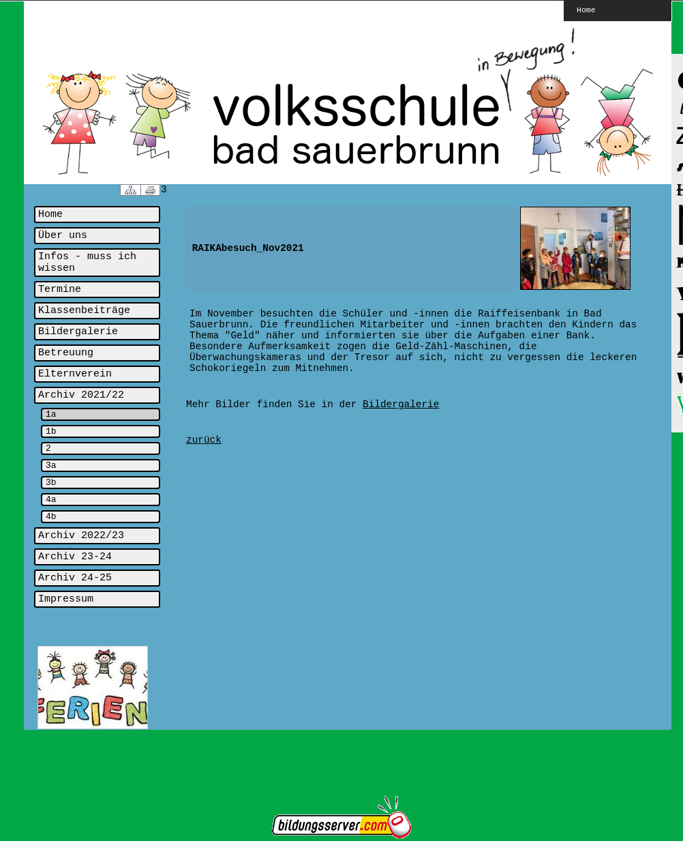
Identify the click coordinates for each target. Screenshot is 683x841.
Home (586, 9)
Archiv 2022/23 (81, 536)
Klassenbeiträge (84, 310)
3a (51, 465)
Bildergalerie (78, 332)
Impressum (65, 599)
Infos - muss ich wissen (87, 262)
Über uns (62, 235)
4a (51, 500)
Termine (59, 289)
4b (51, 517)
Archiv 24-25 (75, 578)
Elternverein (75, 374)
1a (51, 414)
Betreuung (65, 353)
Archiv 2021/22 (81, 395)
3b (51, 482)
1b (51, 431)
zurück (204, 439)
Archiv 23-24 (75, 557)
